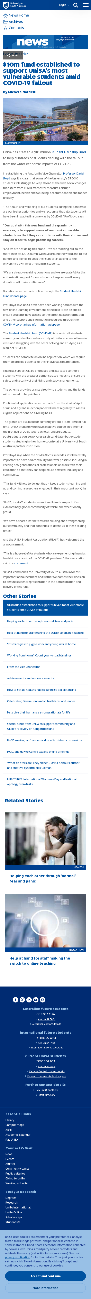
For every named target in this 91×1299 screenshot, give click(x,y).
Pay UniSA (12, 1139)
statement (21, 563)
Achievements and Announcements (30, 678)
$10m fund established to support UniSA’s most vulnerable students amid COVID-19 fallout (45, 607)
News (9, 1154)
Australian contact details (46, 1024)
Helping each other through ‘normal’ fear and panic (40, 621)
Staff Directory (47, 1095)
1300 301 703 (45, 1061)
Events (10, 1159)
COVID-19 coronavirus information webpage (31, 324)
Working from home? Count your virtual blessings (39, 655)
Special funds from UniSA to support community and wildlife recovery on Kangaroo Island (41, 726)
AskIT (9, 1130)
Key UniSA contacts (47, 1090)
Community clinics (17, 1168)
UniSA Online (14, 1212)
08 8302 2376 (45, 1014)
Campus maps (15, 1125)
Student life (13, 1222)
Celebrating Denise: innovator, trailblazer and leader (41, 701)
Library (10, 1120)
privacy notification (17, 1257)
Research (12, 1202)
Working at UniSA (17, 1183)
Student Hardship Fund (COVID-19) (31, 333)
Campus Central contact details (47, 1071)
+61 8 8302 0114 (45, 1038)
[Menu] (86, 5)
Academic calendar (18, 1135)
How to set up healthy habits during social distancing (41, 690)
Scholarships (14, 1217)
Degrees (11, 1198)
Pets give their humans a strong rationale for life (38, 712)
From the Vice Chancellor (23, 667)
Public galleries (15, 1173)
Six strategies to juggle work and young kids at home (41, 644)
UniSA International (18, 1207)
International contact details (47, 1047)
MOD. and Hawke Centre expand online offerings (38, 752)
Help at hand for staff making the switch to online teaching (45, 633)
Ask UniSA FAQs (46, 1019)
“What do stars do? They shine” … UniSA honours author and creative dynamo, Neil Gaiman (43, 765)
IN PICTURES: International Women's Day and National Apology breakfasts (42, 781)
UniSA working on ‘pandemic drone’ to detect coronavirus (44, 740)
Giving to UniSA (15, 1178)
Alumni (10, 1164)
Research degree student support (46, 1076)
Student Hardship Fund (69, 152)
